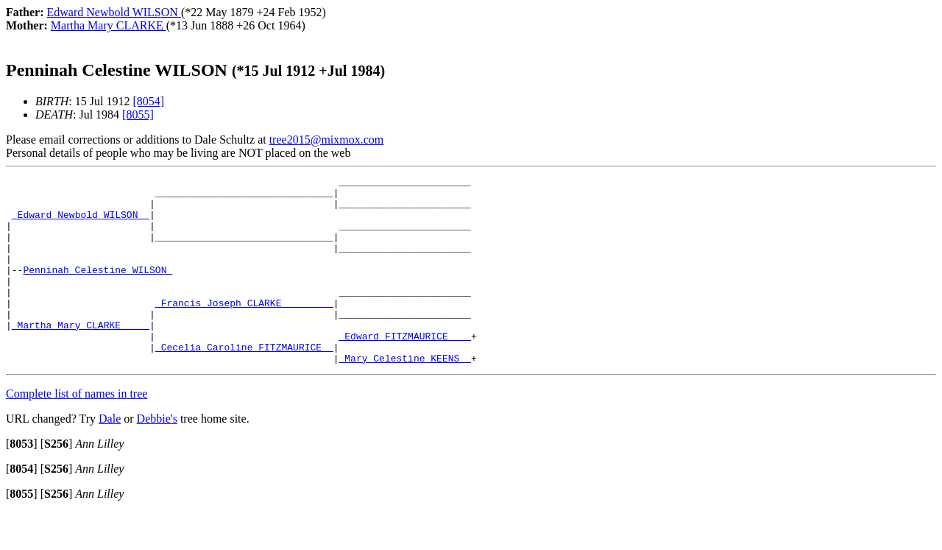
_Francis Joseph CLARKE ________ (244, 329)
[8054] (148, 101)
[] (22, 481)
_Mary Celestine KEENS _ (404, 395)
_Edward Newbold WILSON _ (80, 223)
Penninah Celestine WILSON (97, 289)
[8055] (138, 114)
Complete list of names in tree (76, 431)
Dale (110, 456)
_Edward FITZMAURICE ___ (404, 369)
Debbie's (157, 456)
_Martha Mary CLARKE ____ (80, 355)
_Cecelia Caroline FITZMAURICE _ (244, 382)
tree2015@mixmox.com (326, 139)
